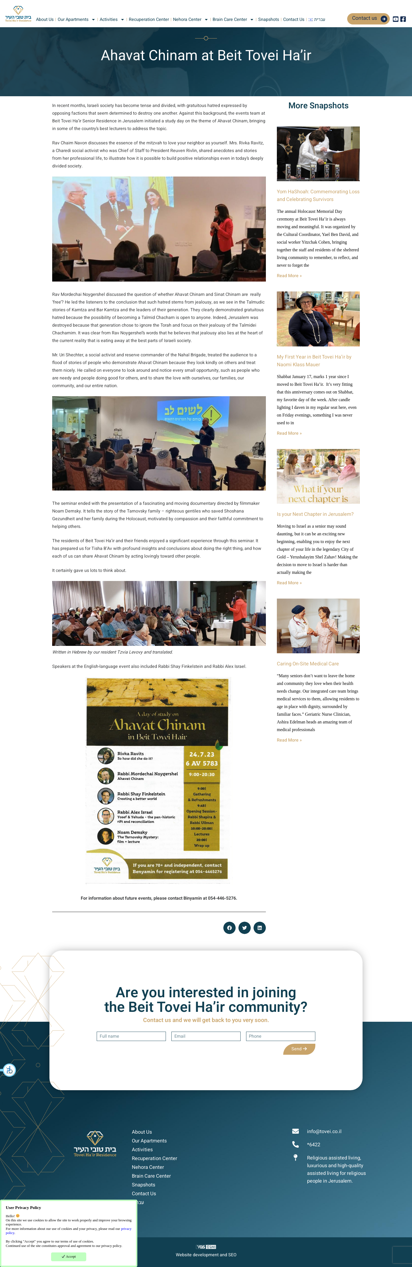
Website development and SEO (206, 1255)
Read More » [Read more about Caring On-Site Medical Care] (289, 740)
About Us (45, 19)
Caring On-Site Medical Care (308, 664)
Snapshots (268, 19)
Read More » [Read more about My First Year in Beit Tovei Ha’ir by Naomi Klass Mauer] (289, 433)
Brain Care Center (233, 19)
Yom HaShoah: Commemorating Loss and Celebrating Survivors (318, 195)
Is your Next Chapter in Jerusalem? (315, 514)
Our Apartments (77, 19)
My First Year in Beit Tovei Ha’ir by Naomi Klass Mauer (314, 360)
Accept (69, 1256)
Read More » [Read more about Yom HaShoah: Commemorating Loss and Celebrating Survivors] (289, 275)
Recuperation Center (149, 19)
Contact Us (293, 19)
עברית (138, 1202)
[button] (8, 1070)
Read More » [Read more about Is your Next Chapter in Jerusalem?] (289, 583)
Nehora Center (190, 19)
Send (299, 1049)
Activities (112, 19)
